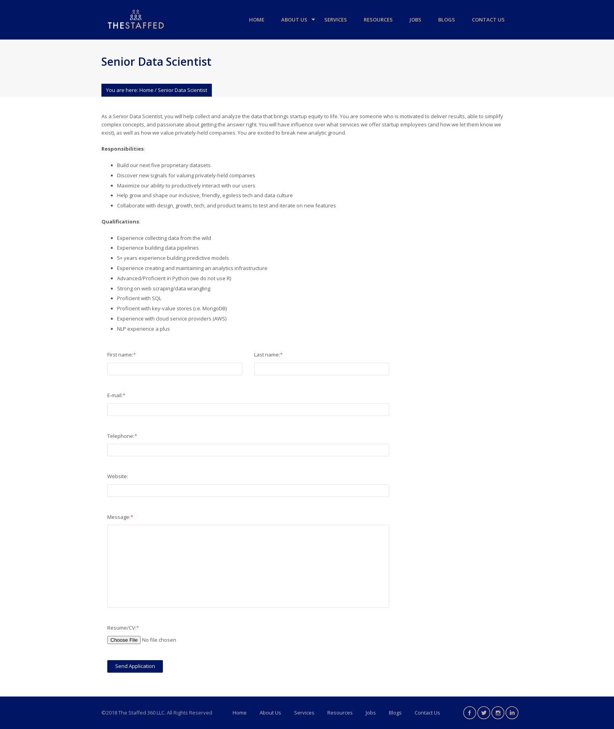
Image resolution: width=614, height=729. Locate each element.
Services (335, 19)
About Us (294, 19)
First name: (121, 354)
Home (256, 19)
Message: (120, 516)
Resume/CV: (123, 627)
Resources (378, 19)
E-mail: (116, 395)
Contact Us (488, 19)
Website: (117, 476)
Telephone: (122, 435)
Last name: (268, 354)
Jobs (415, 19)
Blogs (446, 19)
